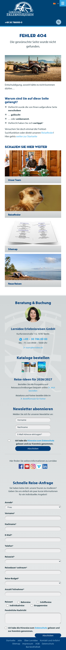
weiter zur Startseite (26, 136)
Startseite (10, 640)
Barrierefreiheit (33, 646)
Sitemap (16, 643)
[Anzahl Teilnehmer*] (33, 594)
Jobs (20, 640)
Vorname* (10, 513)
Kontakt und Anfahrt (50, 640)
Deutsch (56, 3)
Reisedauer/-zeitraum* (16, 567)
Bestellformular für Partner (34, 398)
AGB (37, 643)
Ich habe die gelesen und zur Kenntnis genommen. (32, 442)
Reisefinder (47, 132)
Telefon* (9, 545)
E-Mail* (8, 535)
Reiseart (9, 601)
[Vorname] (33, 419)
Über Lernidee (31, 640)
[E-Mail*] (33, 434)
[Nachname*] (33, 528)
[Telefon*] (33, 550)
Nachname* (10, 524)
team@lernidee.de (34, 347)
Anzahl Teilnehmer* (14, 589)
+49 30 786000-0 (13, 22)
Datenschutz (41, 627)
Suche (58, 22)
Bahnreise (25, 602)
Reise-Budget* (12, 578)
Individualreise (17, 605)
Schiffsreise (45, 602)
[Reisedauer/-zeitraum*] (33, 572)
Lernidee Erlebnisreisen (20, 9)
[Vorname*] (33, 518)
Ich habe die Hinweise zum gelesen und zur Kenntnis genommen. (34, 629)
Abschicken (33, 448)
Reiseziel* (9, 556)
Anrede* (9, 502)
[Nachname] (33, 427)
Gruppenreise (40, 605)
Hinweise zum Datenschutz (40, 440)
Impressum (27, 643)
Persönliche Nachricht (15, 610)
